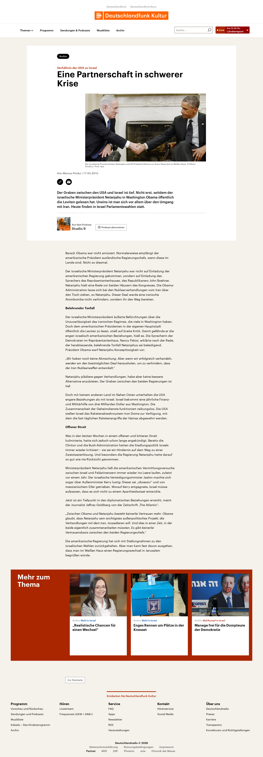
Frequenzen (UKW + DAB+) (76, 714)
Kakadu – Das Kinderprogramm (30, 724)
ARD (104, 750)
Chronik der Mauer (163, 750)
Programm (47, 30)
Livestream (67, 708)
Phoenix (129, 750)
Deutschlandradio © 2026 (131, 742)
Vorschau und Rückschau (27, 708)
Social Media (165, 714)
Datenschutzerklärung (103, 746)
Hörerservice (165, 708)
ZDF (115, 750)
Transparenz (214, 724)
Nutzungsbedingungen (138, 746)
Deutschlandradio (217, 708)
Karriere (211, 719)
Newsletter (115, 719)
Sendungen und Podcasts (27, 714)
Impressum (166, 746)
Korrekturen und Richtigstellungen (228, 730)
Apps (111, 714)
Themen (25, 30)
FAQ (111, 708)
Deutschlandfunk (116, 6)
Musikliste (103, 30)
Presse (210, 714)
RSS (110, 724)
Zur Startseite (75, 680)
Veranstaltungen (118, 730)
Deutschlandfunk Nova (143, 6)
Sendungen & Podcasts (75, 30)
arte (142, 750)
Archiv (120, 30)
